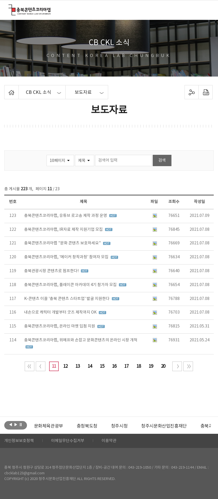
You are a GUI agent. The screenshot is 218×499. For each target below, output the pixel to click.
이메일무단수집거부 (67, 441)
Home (6, 88)
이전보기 (11, 425)
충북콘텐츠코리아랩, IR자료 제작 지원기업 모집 (64, 229)
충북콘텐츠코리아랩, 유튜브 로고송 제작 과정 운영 (66, 215)
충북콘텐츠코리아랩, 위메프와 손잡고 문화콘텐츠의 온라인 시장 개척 (80, 340)
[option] (48, 426)
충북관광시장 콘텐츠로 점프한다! (51, 271)
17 (126, 366)
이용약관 (109, 441)
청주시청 (119, 426)
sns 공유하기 (191, 92)
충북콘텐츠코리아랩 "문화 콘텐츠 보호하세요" (63, 243)
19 (151, 366)
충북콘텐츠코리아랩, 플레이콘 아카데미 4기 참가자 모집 (71, 285)
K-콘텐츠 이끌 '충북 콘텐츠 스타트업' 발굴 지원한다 (67, 299)
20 (163, 366)
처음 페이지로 (29, 366)
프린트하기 (205, 92)
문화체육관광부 (48, 426)
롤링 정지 (21, 425)
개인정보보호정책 (19, 441)
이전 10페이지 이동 (40, 366)
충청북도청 (87, 426)
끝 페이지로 (188, 366)
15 (102, 366)
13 (77, 366)
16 (114, 366)
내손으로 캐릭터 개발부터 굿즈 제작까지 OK (60, 312)
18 (139, 366)
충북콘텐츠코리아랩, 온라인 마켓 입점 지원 (60, 326)
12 (65, 366)
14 (90, 366)
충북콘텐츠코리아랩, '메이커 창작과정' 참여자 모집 (66, 257)
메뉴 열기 (205, 10)
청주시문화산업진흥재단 (164, 426)
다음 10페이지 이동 (177, 366)
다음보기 (16, 425)
